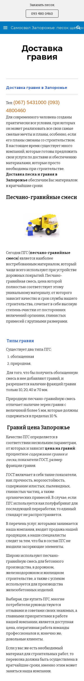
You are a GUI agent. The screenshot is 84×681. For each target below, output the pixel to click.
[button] (5, 27)
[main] (42, 52)
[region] (42, 10)
